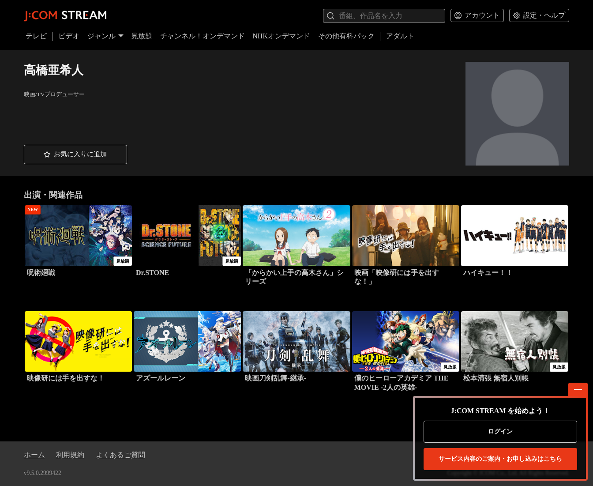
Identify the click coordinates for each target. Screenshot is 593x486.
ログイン (500, 431)
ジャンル (105, 36)
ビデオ (68, 36)
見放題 (141, 36)
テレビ (36, 36)
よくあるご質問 (120, 455)
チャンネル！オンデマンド (202, 36)
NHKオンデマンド (281, 36)
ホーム (34, 455)
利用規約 (70, 455)
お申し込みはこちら (500, 459)
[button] (75, 154)
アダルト (400, 36)
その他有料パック (346, 36)
